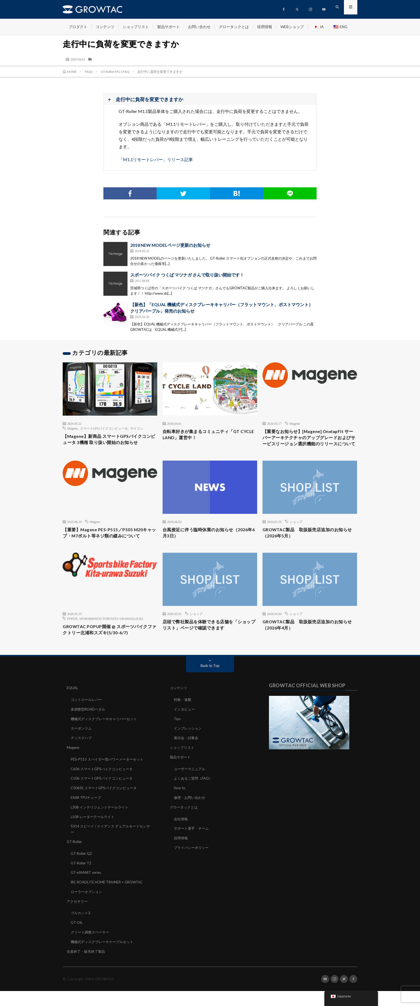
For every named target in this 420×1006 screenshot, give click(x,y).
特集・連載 (183, 720)
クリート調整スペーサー (91, 947)
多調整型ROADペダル (89, 729)
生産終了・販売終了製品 (87, 966)
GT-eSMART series (87, 889)
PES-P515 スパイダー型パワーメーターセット (109, 778)
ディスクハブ (82, 757)
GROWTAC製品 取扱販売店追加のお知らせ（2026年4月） (307, 644)
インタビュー (185, 729)
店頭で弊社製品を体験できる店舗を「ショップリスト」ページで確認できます (210, 644)
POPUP (72, 637)
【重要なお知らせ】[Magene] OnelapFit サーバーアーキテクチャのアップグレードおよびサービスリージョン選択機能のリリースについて (309, 443)
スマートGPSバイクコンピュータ (104, 428)
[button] (210, 99)
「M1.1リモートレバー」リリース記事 (156, 159)
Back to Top (210, 686)
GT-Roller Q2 (82, 870)
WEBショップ (292, 26)
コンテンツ (105, 26)
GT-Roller (75, 859)
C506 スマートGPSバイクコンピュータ (104, 797)
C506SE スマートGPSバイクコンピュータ (106, 806)
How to (180, 806)
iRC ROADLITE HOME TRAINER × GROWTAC (110, 898)
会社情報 (181, 836)
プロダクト (78, 26)
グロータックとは (234, 26)
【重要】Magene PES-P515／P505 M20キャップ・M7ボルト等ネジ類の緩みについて (109, 547)
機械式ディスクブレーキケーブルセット (104, 957)
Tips (177, 739)
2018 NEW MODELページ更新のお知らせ (170, 245)
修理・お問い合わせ (191, 816)
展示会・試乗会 (187, 757)
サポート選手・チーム (192, 846)
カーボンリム (82, 748)
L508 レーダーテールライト (94, 834)
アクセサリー (78, 917)
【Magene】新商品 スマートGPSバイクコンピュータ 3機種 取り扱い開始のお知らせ (110, 440)
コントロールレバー (87, 720)
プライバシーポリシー (192, 865)
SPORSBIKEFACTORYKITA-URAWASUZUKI (111, 637)
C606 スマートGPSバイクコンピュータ (104, 787)
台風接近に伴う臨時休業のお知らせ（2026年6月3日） (202, 543)
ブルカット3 (81, 929)
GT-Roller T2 (82, 880)
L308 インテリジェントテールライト (101, 825)
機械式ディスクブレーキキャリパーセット (106, 739)
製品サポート (168, 26)
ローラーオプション (87, 908)
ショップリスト (136, 26)
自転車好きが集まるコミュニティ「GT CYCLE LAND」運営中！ (206, 435)
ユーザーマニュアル (191, 787)
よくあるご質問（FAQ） (194, 797)
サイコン (136, 428)
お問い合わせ (199, 26)
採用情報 (264, 26)
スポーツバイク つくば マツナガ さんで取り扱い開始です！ (187, 274)
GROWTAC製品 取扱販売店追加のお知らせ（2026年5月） (307, 543)
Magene (72, 428)
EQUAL (73, 708)
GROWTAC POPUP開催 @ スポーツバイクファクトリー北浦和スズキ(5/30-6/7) (107, 649)
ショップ (296, 531)
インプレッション (189, 748)
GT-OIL (77, 938)
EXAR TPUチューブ (87, 816)
